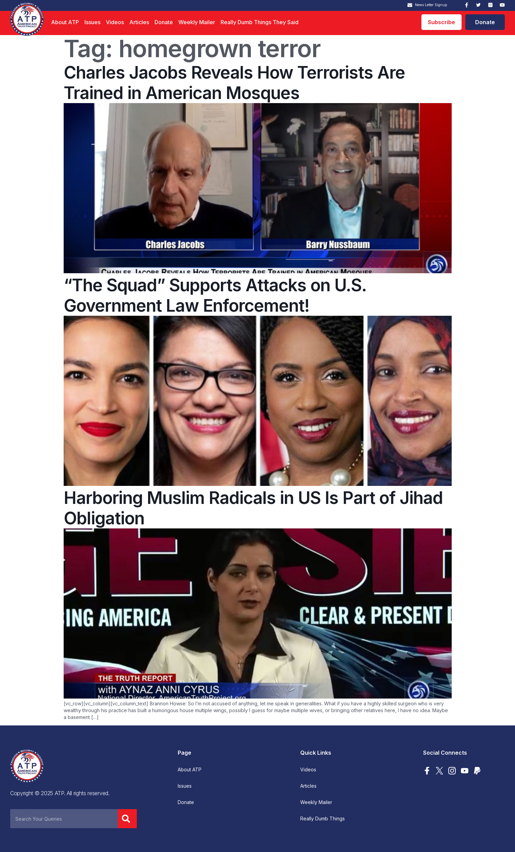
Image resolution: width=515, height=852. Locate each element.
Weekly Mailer (196, 22)
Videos (115, 22)
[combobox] (64, 818)
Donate (164, 22)
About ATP (65, 22)
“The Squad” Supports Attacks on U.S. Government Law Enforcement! (215, 295)
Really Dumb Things (322, 818)
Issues (92, 22)
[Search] (127, 818)
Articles (139, 22)
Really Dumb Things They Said (260, 22)
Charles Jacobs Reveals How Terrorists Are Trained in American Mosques (234, 82)
